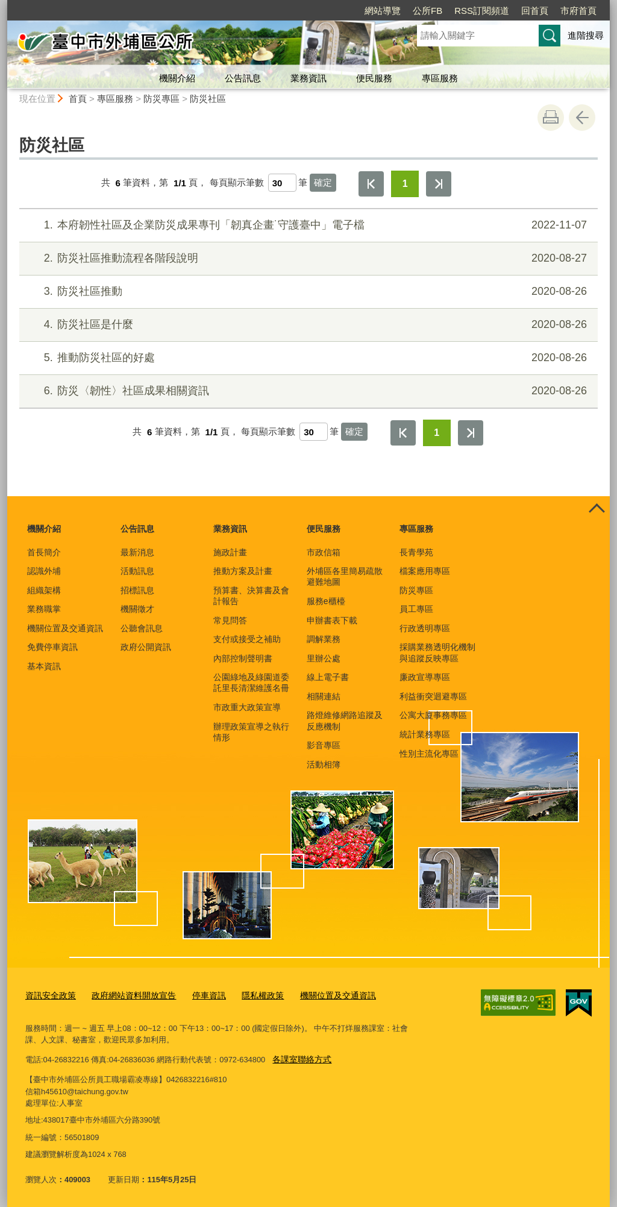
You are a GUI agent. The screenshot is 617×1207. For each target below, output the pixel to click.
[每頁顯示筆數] (282, 183)
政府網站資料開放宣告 (127, 995)
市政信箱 (323, 552)
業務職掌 (44, 609)
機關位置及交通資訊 (65, 628)
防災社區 (208, 98)
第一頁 (371, 184)
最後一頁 (438, 184)
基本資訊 (44, 666)
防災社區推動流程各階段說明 (307, 258)
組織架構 (44, 590)
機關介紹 (177, 78)
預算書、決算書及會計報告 (251, 595)
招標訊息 (137, 590)
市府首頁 (578, 10)
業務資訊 (308, 78)
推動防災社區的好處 (307, 358)
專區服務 (440, 78)
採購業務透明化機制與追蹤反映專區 (437, 652)
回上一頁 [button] (582, 117)
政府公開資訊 (146, 647)
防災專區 (161, 98)
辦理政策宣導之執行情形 (251, 732)
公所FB (427, 10)
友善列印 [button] (550, 117)
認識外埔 (44, 571)
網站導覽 (383, 10)
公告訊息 (243, 78)
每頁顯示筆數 (237, 183)
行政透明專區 (424, 628)
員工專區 (416, 609)
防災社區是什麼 (307, 324)
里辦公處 (323, 658)
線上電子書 (328, 677)
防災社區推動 (307, 291)
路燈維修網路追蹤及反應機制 (345, 720)
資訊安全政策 (48, 995)
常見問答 (230, 620)
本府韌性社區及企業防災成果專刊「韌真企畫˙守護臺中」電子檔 (307, 225)
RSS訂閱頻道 (481, 10)
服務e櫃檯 (326, 601)
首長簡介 (44, 552)
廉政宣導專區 (424, 677)
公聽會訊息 (142, 628)
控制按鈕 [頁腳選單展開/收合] (596, 509)
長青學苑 (416, 552)
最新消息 (137, 552)
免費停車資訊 (52, 647)
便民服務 (374, 78)
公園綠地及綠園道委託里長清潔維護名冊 (251, 682)
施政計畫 (230, 552)
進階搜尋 (586, 35)
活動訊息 (137, 571)
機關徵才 (137, 609)
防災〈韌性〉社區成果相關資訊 (307, 391)
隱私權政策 (249, 995)
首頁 (78, 98)
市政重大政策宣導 (247, 707)
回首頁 (534, 10)
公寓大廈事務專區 (433, 715)
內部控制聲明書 (242, 658)
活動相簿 (323, 764)
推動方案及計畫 (242, 571)
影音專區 (323, 745)
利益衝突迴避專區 (433, 696)
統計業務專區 (424, 734)
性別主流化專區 (429, 753)
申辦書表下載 (332, 620)
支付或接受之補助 (247, 639)
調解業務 (323, 639)
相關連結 (323, 696)
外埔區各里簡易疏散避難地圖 (345, 576)
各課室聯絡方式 (299, 1057)
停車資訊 (198, 995)
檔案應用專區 (424, 571)
